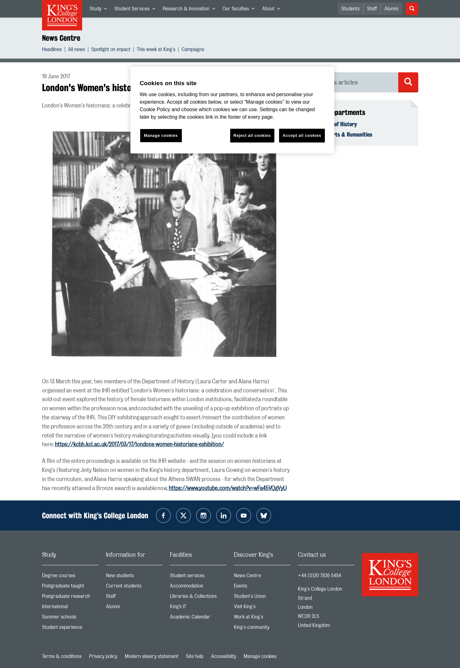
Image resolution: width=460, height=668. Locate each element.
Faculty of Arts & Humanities (338, 134)
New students (134, 577)
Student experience (70, 629)
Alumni (391, 8)
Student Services (136, 10)
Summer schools (70, 618)
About (273, 10)
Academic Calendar (198, 618)
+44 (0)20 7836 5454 (319, 575)
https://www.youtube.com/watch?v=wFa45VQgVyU (228, 488)
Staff (372, 8)
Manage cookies (260, 656)
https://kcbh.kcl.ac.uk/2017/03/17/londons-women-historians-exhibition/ (139, 445)
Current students (134, 587)
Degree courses (70, 577)
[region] (232, 110)
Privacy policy (103, 656)
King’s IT (198, 608)
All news (76, 50)
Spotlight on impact (110, 50)
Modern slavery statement (151, 656)
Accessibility (223, 656)
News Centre (61, 38)
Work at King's (262, 618)
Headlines (52, 50)
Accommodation (198, 587)
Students (350, 8)
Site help (195, 656)
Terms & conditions (62, 656)
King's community (262, 629)
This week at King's (156, 50)
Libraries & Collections (198, 598)
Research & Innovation (191, 10)
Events (262, 587)
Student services (198, 577)
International (70, 608)
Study (100, 10)
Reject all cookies (252, 135)
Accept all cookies (302, 135)
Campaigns (193, 50)
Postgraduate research (70, 598)
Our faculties (240, 10)
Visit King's (262, 608)
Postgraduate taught (70, 587)
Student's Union (262, 598)
